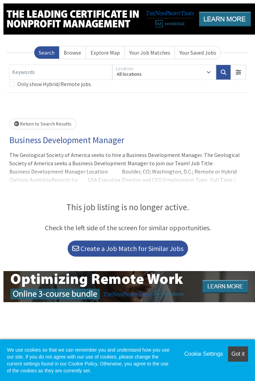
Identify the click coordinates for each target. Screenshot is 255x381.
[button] (238, 72)
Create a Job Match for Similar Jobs (127, 248)
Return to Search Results (43, 124)
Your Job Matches (149, 52)
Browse (72, 52)
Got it (238, 354)
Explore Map (105, 52)
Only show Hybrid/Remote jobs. (54, 84)
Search (47, 52)
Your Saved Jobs (197, 52)
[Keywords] (60, 72)
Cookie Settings (203, 354)
